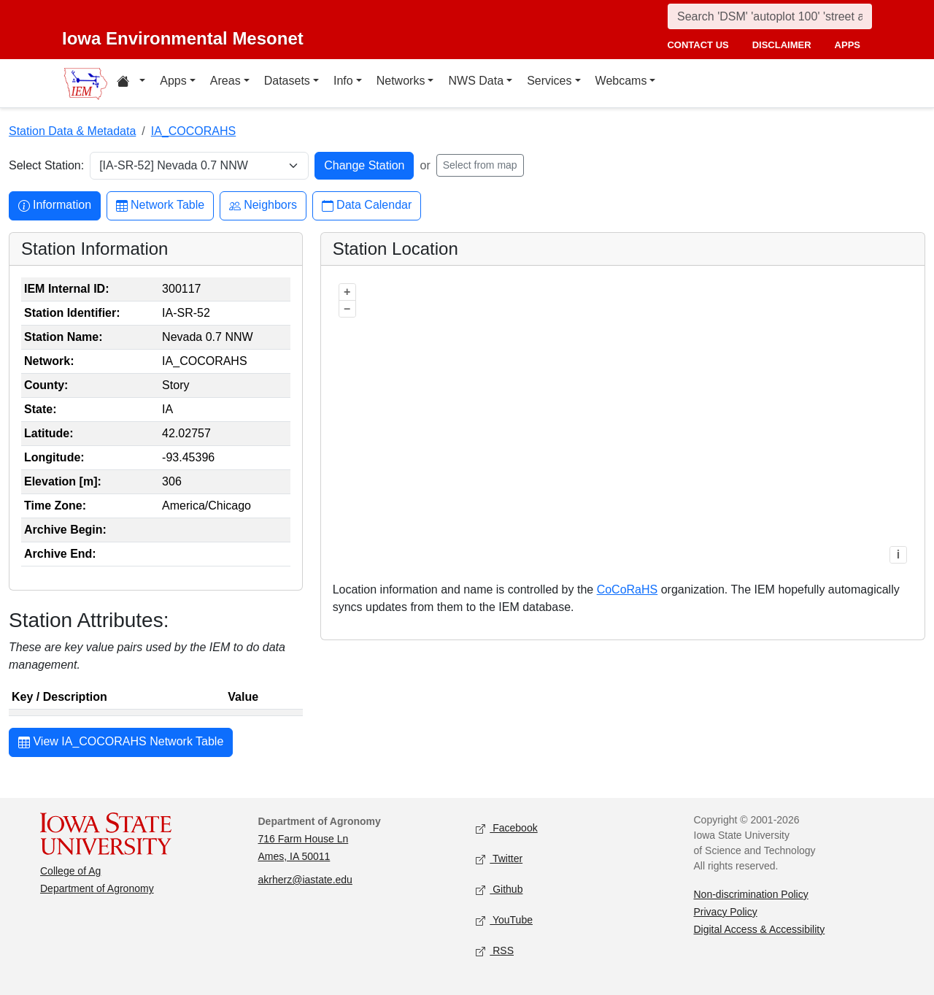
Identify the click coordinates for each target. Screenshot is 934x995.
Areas (225, 80)
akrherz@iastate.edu (305, 879)
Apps (173, 80)
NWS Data (475, 80)
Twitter (499, 859)
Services (549, 80)
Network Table (160, 205)
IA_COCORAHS (193, 131)
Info (343, 80)
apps (847, 44)
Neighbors (263, 205)
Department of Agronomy (97, 888)
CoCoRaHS (627, 589)
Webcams (621, 80)
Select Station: (46, 165)
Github (499, 889)
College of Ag (70, 871)
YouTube (504, 920)
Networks (401, 80)
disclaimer (781, 44)
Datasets (287, 80)
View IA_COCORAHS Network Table (120, 743)
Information (54, 205)
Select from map (480, 165)
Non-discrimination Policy (751, 894)
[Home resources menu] (131, 83)
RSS (495, 951)
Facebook (507, 828)
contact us (697, 44)
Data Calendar (367, 205)
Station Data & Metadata (72, 131)
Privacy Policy (725, 912)
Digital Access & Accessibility (759, 929)
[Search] (770, 16)
